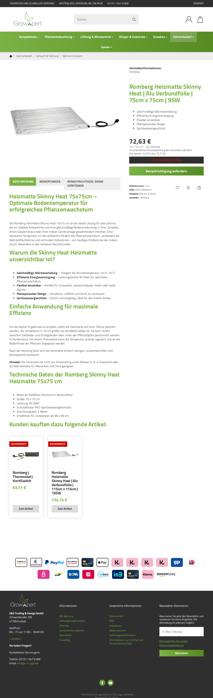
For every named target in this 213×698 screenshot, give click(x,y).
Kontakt (198, 3)
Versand (155, 147)
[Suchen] (106, 19)
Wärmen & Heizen (147, 193)
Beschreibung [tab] (23, 181)
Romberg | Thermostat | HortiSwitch (23, 477)
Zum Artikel (26, 508)
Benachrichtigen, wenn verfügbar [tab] (85, 183)
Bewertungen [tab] (49, 181)
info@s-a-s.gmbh (27, 663)
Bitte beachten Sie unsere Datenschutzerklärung (173, 643)
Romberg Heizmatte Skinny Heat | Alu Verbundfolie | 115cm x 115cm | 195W (65, 483)
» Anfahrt (14, 639)
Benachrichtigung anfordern (166, 171)
